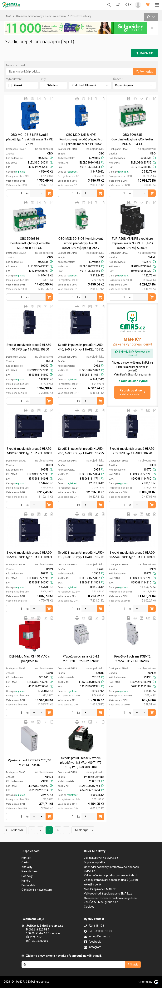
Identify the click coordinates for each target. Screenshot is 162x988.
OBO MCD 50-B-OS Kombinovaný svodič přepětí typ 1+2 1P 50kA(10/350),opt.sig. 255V (80, 243)
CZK (128, 5)
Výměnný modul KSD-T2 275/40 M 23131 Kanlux (29, 763)
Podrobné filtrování (90, 85)
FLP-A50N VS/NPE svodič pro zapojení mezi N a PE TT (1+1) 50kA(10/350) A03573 (132, 243)
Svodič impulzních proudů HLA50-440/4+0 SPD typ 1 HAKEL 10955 (81, 451)
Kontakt (26, 857)
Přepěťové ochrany (81, 16)
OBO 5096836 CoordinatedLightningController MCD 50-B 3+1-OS (29, 243)
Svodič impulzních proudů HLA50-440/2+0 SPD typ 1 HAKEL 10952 (81, 347)
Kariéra (26, 880)
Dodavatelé (29, 885)
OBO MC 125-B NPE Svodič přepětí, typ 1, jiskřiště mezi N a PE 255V (29, 139)
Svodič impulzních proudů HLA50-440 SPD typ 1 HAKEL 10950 (29, 347)
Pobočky (27, 876)
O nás (25, 862)
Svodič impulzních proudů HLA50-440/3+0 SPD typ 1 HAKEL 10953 (29, 451)
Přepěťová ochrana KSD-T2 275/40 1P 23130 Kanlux (132, 659)
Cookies (89, 906)
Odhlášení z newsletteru (37, 889)
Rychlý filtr (144, 53)
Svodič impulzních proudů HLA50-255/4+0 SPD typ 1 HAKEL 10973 (132, 555)
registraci (20, 171)
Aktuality (27, 867)
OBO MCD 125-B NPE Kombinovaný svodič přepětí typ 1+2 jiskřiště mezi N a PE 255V (80, 139)
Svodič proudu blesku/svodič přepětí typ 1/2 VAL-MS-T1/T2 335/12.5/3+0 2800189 (80, 762)
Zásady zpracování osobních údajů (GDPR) (111, 880)
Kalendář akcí (30, 871)
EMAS (8, 16)
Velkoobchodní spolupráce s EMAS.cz (108, 893)
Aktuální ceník (92, 884)
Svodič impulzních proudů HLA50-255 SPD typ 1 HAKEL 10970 (132, 451)
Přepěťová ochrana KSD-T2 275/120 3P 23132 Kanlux (81, 659)
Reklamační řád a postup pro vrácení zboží (110, 875)
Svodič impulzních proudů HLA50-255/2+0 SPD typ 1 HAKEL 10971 (29, 555)
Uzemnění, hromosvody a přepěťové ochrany (41, 16)
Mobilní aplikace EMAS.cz (100, 889)
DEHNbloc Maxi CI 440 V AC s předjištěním (29, 659)
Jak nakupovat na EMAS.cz (101, 857)
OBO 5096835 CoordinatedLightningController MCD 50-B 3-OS (132, 139)
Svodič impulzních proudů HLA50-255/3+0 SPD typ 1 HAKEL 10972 (81, 555)
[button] (152, 28)
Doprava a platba (94, 862)
